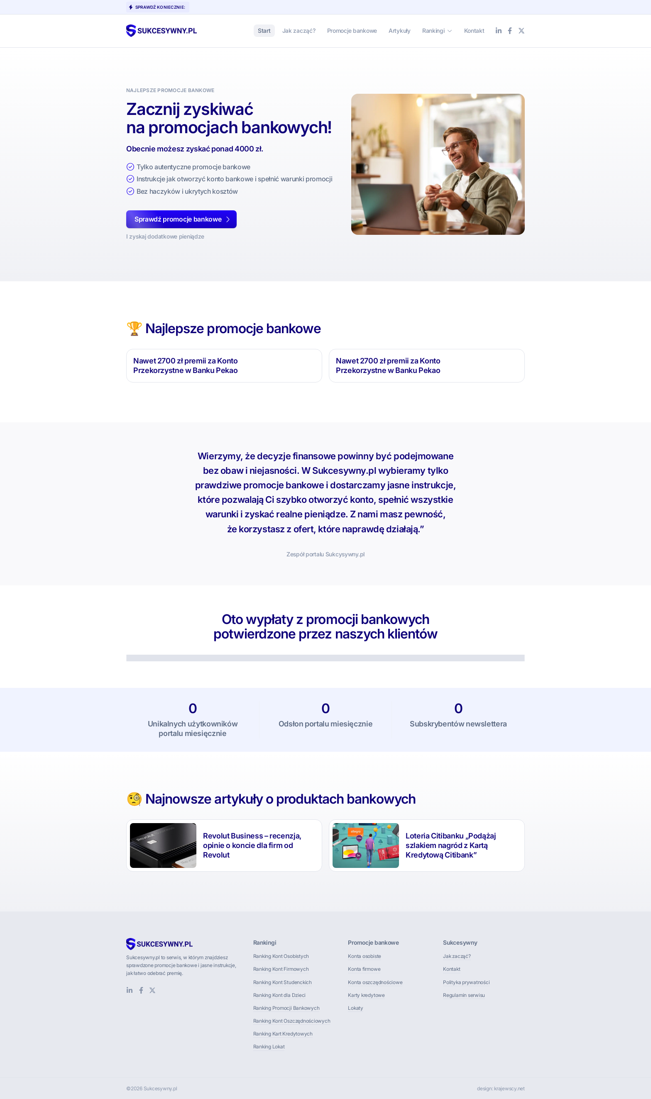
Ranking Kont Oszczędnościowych (291, 1021)
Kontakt (451, 969)
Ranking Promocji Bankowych (286, 1008)
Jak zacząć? (456, 956)
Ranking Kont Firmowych (281, 969)
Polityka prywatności (466, 982)
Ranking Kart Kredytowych (283, 1034)
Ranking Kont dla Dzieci (279, 995)
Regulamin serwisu (464, 995)
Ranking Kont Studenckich (282, 982)
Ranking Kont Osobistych (281, 956)
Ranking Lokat (269, 1046)
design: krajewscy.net (501, 1088)
